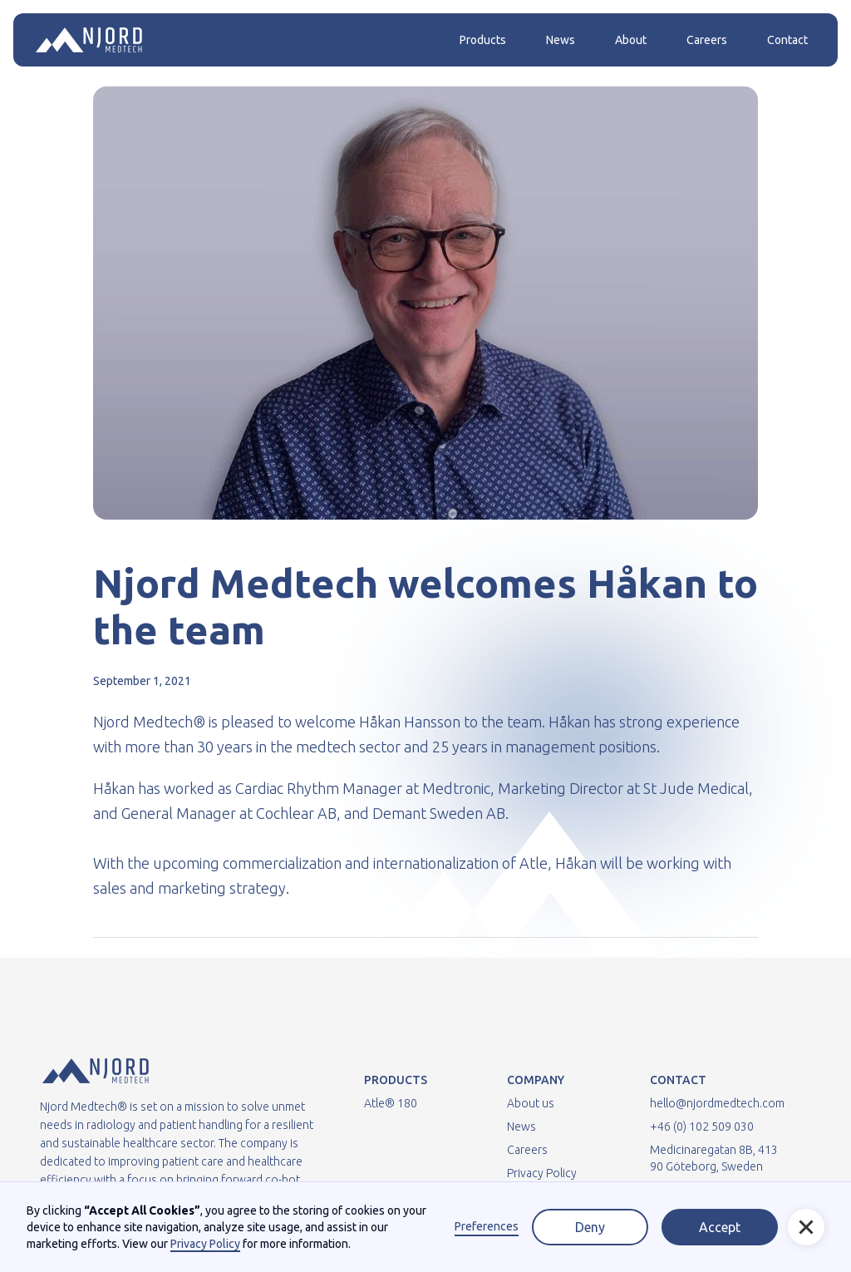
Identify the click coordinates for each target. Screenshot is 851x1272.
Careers (706, 40)
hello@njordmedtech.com (717, 1103)
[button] (806, 1227)
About (631, 40)
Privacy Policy (542, 1173)
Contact (787, 40)
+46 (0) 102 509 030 (702, 1126)
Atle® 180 (390, 1103)
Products (483, 40)
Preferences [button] (487, 1226)
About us (530, 1103)
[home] (89, 40)
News (560, 40)
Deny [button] (590, 1227)
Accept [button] (719, 1227)
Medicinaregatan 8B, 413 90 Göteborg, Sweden (714, 1158)
